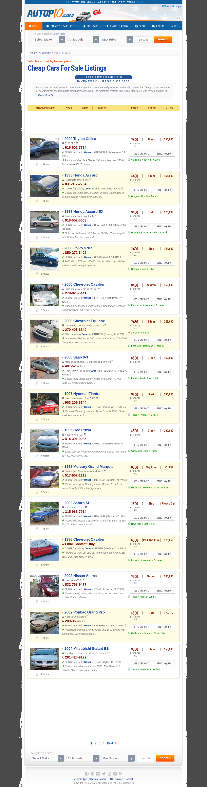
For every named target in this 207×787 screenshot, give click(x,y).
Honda (144, 196)
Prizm (154, 451)
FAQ (111, 779)
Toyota (147, 159)
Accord (154, 196)
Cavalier (160, 305)
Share (168, 6)
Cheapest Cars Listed (61, 26)
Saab (149, 378)
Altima (152, 596)
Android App (80, 779)
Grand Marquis (162, 487)
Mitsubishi (145, 669)
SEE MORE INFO (141, 153)
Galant (156, 669)
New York (136, 523)
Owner (88, 152)
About (103, 779)
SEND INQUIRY (164, 153)
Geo (146, 451)
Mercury (147, 487)
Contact (129, 779)
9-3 (156, 378)
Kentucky (136, 305)
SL (154, 523)
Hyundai (144, 414)
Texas (134, 414)
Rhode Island (138, 378)
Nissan (143, 596)
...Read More (44, 95)
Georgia (135, 269)
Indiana (135, 560)
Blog (140, 26)
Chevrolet (148, 305)
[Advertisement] (103, 122)
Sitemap (93, 779)
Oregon (135, 196)
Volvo (145, 269)
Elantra (154, 414)
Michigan (136, 487)
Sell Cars (90, 26)
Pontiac (148, 633)
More (174, 26)
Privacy (119, 779)
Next (112, 743)
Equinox (160, 345)
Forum (158, 26)
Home (33, 26)
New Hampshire (139, 232)
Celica (156, 159)
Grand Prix (159, 633)
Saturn (147, 523)
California (136, 159)
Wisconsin (136, 451)
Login (178, 6)
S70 (152, 269)
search (162, 39)
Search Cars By (117, 26)
